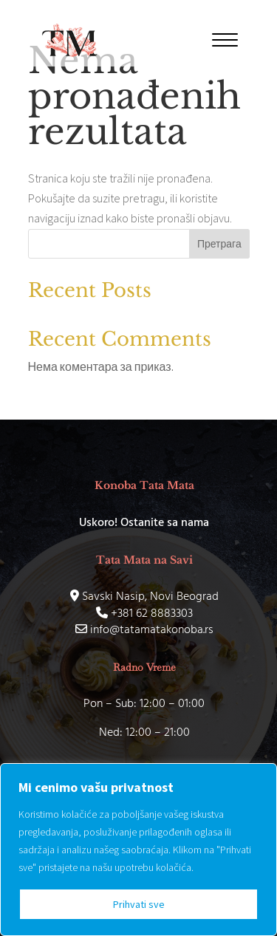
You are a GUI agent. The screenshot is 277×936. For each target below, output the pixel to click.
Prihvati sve (139, 904)
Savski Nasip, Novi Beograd (144, 597)
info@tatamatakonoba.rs (144, 630)
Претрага (219, 243)
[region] (138, 849)
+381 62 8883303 (144, 614)
